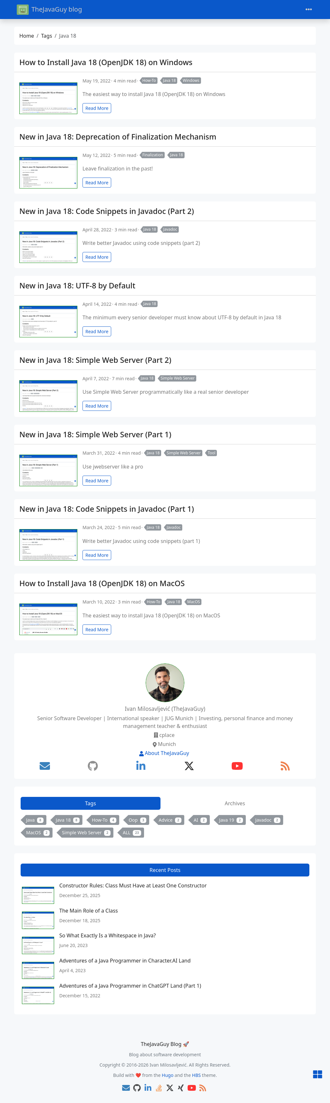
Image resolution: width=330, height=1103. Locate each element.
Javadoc (170, 229)
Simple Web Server (177, 378)
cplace (166, 735)
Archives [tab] (235, 803)
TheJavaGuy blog (49, 9)
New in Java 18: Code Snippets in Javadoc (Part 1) (106, 509)
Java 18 (169, 80)
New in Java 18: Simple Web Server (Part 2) (95, 360)
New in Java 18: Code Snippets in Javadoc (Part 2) (106, 211)
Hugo (167, 1075)
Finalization (152, 155)
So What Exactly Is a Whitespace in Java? (107, 935)
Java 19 (231, 820)
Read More (96, 108)
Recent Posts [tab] (165, 870)
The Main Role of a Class (88, 910)
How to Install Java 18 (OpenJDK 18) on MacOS (102, 583)
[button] (318, 1074)
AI (200, 820)
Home (26, 35)
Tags (46, 35)
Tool (211, 453)
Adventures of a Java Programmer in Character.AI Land (125, 960)
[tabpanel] (165, 827)
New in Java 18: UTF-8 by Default (77, 285)
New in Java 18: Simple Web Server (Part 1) (95, 434)
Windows (191, 80)
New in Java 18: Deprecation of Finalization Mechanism (117, 136)
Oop (137, 820)
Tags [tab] (90, 803)
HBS (196, 1075)
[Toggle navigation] (309, 9)
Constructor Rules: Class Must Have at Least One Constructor (133, 885)
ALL (132, 832)
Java (35, 820)
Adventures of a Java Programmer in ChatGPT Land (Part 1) (130, 985)
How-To (149, 80)
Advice (170, 820)
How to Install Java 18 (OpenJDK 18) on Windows (105, 62)
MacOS (193, 602)
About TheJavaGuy (163, 753)
